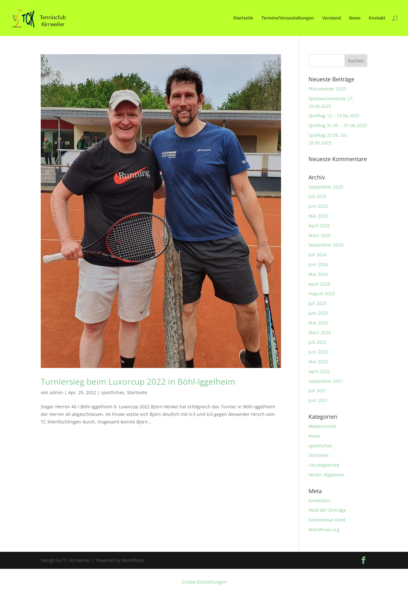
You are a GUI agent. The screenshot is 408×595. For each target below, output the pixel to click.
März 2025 (320, 235)
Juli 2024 (318, 255)
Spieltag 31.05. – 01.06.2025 (338, 125)
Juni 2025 (318, 206)
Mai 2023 (318, 323)
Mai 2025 (318, 216)
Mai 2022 (318, 362)
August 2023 (322, 293)
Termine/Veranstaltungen (287, 18)
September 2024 (326, 245)
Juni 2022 (318, 352)
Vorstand (331, 18)
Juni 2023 (318, 313)
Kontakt (377, 18)
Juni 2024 (318, 264)
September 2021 (326, 381)
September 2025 (326, 187)
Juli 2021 (318, 391)
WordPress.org (324, 530)
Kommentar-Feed (327, 520)
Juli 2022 (318, 342)
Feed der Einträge (327, 510)
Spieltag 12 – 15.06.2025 (334, 116)
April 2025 (319, 226)
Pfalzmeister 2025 (327, 89)
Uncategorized (324, 465)
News (355, 18)
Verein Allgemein (327, 475)
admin (56, 392)
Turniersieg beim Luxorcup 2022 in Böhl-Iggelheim (138, 381)
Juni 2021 (318, 400)
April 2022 (319, 371)
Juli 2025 (318, 196)
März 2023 (320, 332)
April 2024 (319, 284)
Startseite (243, 18)
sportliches (112, 392)
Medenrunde (322, 426)
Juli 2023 (318, 303)
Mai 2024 (318, 274)
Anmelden (319, 501)
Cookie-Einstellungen (204, 582)
